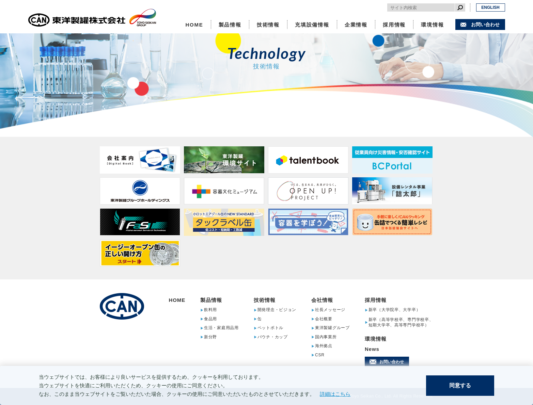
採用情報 (394, 25)
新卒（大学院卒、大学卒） (395, 310)
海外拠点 (323, 346)
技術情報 (268, 25)
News (372, 349)
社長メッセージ (330, 310)
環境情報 (432, 25)
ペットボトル (270, 328)
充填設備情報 (312, 25)
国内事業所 (326, 337)
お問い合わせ (485, 24)
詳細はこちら (335, 394)
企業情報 (356, 25)
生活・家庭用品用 (221, 328)
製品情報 (230, 25)
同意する (460, 385)
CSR (320, 355)
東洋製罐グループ (332, 328)
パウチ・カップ (272, 337)
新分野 (210, 337)
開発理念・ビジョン (276, 310)
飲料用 (210, 310)
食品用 (210, 319)
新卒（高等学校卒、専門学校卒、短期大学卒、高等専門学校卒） (401, 322)
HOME (194, 25)
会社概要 (323, 319)
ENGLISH (490, 7)
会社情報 (322, 300)
